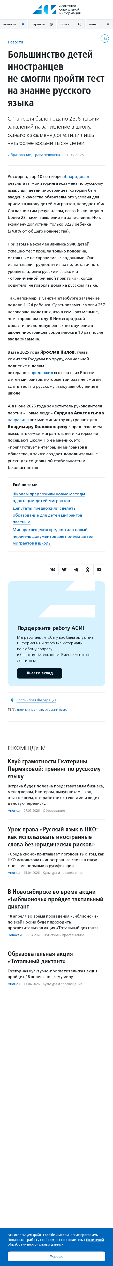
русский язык (56, 709)
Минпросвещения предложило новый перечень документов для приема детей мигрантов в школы (53, 536)
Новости (15, 42)
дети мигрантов (30, 709)
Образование (19, 155)
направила (18, 419)
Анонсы (14, 811)
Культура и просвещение (62, 873)
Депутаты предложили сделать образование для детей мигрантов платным (47, 515)
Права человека (46, 155)
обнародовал (75, 176)
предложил (42, 372)
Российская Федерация (36, 700)
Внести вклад (39, 673)
